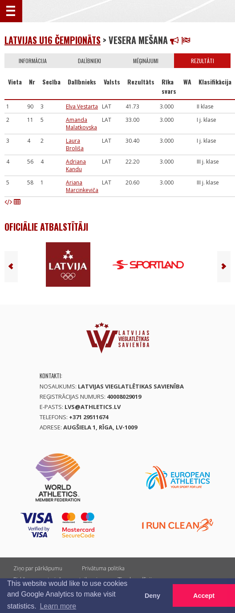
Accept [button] (204, 595)
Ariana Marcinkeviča (82, 186)
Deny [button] (152, 595)
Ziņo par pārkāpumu (37, 568)
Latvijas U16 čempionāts (52, 40)
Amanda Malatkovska (81, 123)
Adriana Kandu (76, 165)
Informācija (33, 60)
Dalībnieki (89, 60)
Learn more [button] (58, 606)
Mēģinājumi (145, 60)
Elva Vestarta (82, 106)
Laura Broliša (75, 144)
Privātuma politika (103, 568)
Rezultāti (202, 60)
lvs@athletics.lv (93, 407)
